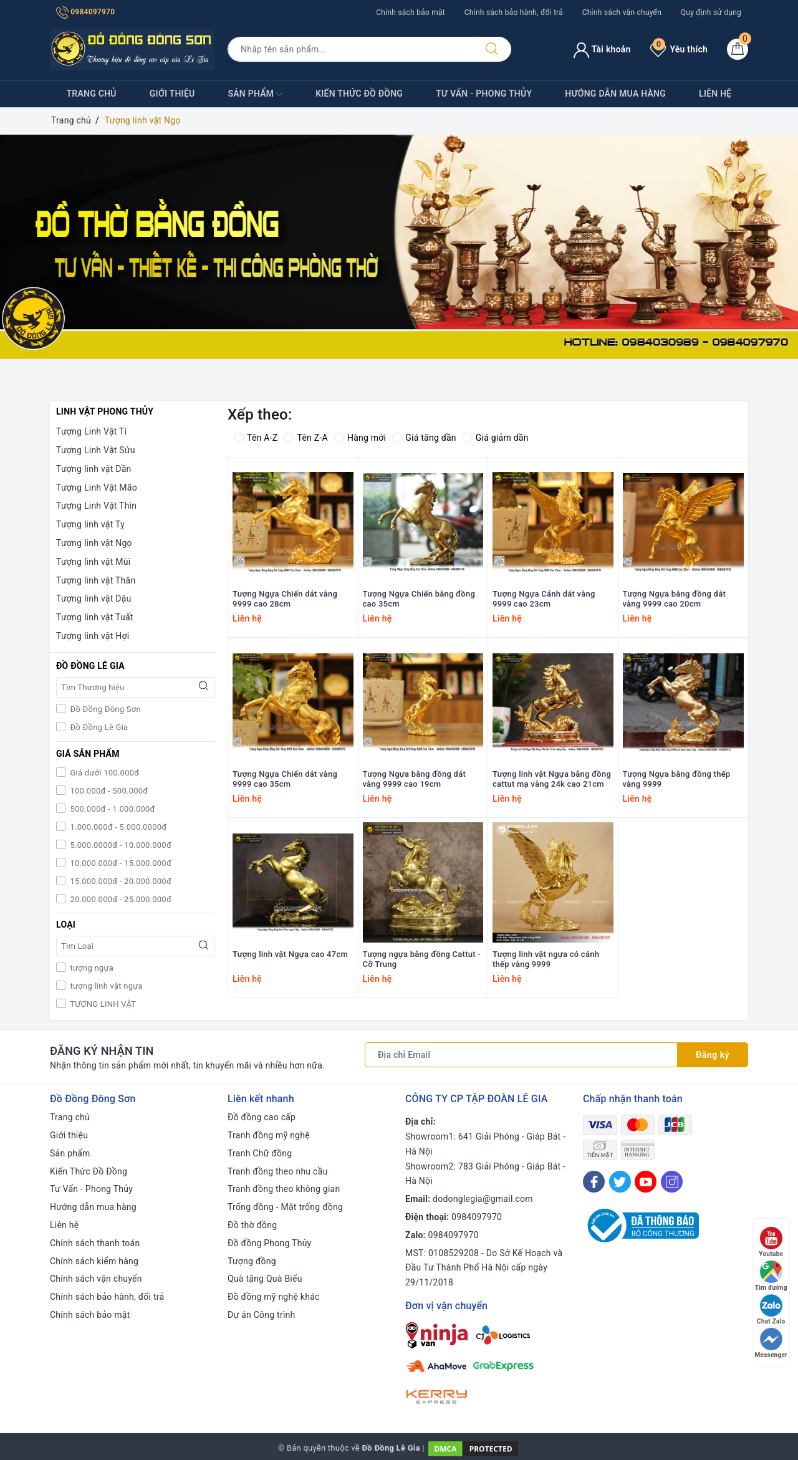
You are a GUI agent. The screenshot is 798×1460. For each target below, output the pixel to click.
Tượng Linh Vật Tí (91, 431)
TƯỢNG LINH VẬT (102, 1004)
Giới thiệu (172, 93)
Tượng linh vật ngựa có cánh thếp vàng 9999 (546, 959)
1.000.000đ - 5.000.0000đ (117, 827)
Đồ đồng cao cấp (262, 1117)
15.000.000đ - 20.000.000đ (119, 881)
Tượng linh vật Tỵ (90, 524)
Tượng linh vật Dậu (94, 598)
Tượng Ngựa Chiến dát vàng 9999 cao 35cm (285, 779)
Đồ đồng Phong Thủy (270, 1243)
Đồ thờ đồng (252, 1225)
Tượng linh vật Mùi (93, 562)
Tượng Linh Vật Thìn (96, 506)
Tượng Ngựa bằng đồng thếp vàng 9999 (677, 779)
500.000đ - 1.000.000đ (111, 809)
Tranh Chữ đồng (260, 1153)
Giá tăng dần (424, 438)
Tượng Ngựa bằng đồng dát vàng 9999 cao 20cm (674, 599)
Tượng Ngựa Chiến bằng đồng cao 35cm (419, 599)
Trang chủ (92, 93)
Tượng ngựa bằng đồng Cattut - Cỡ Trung (422, 959)
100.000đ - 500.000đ (108, 790)
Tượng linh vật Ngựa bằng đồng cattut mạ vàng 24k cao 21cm (552, 779)
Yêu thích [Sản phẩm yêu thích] (679, 49)
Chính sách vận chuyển (621, 12)
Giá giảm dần (496, 438)
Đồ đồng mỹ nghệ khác (274, 1297)
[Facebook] (594, 1182)
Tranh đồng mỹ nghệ (269, 1135)
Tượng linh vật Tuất (94, 617)
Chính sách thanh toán (95, 1243)
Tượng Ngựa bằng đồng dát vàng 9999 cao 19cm (414, 779)
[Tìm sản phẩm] (350, 49)
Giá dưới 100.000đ (103, 772)
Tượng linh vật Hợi (92, 636)
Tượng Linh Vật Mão (96, 487)
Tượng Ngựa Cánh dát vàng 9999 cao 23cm (544, 599)
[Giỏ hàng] (737, 49)
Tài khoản (602, 49)
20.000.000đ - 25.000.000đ (119, 899)
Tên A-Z (255, 438)
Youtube (771, 1242)
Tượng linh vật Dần (94, 469)
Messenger (771, 1343)
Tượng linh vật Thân (95, 580)
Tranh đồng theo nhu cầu (277, 1171)
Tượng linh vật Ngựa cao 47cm (290, 954)
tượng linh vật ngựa (105, 986)
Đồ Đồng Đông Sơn (104, 709)
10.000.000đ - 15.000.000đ (119, 863)
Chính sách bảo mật (410, 12)
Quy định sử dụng (711, 12)
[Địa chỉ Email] (521, 1054)
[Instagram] (672, 1182)
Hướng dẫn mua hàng (615, 93)
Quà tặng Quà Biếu (265, 1279)
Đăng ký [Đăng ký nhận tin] (712, 1055)
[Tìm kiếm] (492, 49)
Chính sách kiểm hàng (94, 1261)
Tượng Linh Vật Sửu (95, 450)
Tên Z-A (305, 438)
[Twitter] (620, 1182)
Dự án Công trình (262, 1315)
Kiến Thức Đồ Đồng (359, 93)
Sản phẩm (255, 94)
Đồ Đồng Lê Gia (98, 727)
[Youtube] (645, 1182)
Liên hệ (715, 93)
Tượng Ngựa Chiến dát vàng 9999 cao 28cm (285, 599)
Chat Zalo (771, 1309)
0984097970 (85, 11)
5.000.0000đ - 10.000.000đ (119, 845)
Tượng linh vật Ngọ (94, 543)
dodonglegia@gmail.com (483, 1199)
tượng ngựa (90, 968)
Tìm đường (771, 1276)
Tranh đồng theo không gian (284, 1189)
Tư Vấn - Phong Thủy (484, 93)
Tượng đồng (252, 1261)
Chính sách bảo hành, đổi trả (513, 12)
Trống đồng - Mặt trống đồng (285, 1207)
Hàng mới (360, 438)
